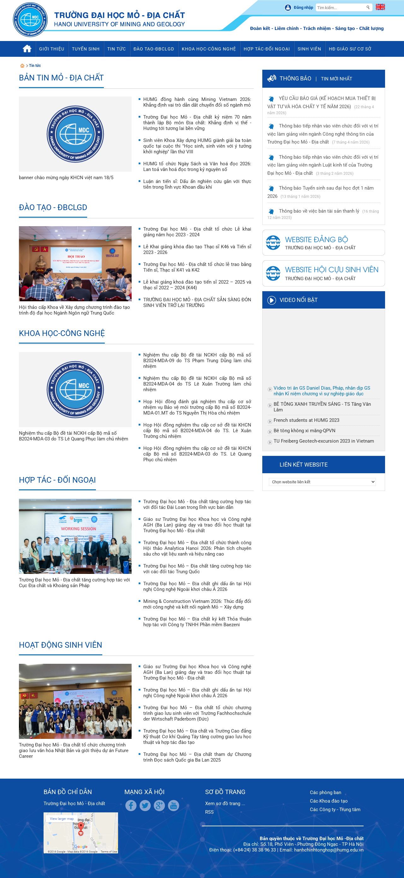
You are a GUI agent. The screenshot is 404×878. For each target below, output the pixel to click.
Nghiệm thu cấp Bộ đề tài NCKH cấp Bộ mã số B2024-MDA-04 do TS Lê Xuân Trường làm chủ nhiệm (197, 383)
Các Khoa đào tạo (329, 801)
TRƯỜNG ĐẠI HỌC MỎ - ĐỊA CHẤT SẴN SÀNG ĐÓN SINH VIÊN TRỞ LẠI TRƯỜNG (197, 302)
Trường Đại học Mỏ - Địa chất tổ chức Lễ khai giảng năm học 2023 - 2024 (197, 232)
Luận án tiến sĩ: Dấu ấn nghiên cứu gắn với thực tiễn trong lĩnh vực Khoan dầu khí (197, 184)
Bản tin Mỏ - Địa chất (61, 77)
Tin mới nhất (336, 79)
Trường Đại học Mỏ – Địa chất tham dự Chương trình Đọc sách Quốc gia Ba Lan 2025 (197, 757)
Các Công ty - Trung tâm (335, 809)
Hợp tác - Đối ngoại (57, 480)
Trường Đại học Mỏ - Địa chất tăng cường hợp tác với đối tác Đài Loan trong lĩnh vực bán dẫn (197, 504)
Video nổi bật (299, 300)
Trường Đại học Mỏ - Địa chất (74, 803)
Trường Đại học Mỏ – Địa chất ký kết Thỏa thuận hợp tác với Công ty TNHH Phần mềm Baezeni (197, 622)
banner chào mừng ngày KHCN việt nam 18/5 (66, 177)
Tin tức (35, 65)
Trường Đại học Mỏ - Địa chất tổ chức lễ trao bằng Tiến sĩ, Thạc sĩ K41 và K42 (197, 267)
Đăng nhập (303, 7)
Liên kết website (304, 464)
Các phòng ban (325, 792)
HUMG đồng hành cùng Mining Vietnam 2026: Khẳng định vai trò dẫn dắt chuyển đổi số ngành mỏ (197, 102)
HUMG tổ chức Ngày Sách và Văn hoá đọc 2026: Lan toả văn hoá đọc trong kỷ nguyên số (197, 166)
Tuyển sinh (86, 48)
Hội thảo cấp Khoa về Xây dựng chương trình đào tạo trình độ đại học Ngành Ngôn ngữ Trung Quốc (74, 310)
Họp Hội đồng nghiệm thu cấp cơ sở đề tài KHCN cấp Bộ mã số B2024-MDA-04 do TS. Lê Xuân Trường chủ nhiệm (197, 430)
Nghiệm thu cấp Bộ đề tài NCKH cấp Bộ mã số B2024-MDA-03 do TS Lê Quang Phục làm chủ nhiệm (73, 436)
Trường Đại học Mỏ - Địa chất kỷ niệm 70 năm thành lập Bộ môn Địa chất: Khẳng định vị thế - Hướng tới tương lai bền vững (197, 122)
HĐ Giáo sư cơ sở (350, 48)
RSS (209, 812)
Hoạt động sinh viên (60, 645)
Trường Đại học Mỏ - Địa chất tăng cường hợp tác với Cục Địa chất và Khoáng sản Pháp (74, 582)
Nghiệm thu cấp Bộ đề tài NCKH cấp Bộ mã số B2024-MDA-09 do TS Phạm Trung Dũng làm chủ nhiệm (197, 360)
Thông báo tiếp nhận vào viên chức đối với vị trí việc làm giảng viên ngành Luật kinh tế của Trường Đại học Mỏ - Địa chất (322, 165)
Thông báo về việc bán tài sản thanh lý (319, 211)
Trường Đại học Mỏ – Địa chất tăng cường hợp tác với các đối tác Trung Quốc (197, 569)
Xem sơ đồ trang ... (225, 803)
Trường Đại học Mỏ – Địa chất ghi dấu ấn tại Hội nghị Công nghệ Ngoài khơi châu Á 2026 (197, 586)
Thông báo (295, 78)
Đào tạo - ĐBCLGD (53, 207)
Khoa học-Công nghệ (62, 333)
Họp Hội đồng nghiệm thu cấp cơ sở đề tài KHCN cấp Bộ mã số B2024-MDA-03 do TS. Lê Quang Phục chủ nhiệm (197, 454)
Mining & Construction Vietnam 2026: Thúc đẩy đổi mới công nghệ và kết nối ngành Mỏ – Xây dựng (197, 604)
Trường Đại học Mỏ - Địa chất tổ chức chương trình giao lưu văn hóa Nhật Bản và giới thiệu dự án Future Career (73, 750)
